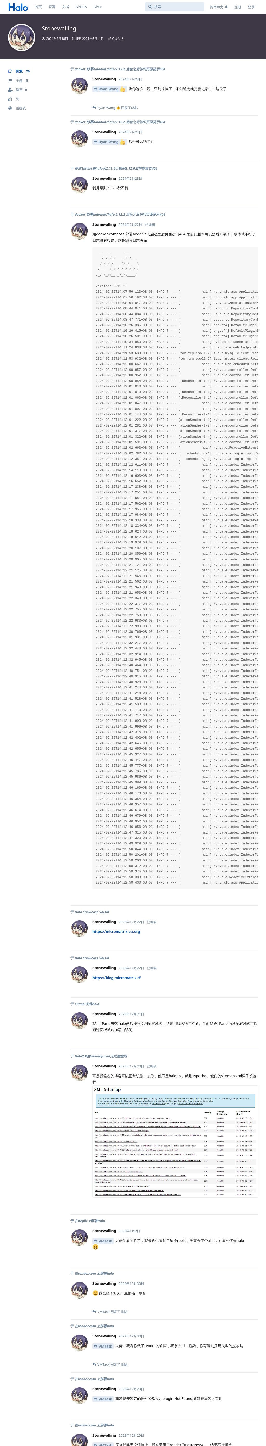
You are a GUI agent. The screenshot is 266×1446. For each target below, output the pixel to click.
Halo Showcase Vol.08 (92, 912)
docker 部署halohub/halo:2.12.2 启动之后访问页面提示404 (120, 69)
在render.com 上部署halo (94, 1273)
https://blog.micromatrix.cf (116, 977)
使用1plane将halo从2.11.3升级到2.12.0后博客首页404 (116, 168)
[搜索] (174, 6)
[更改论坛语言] (219, 7)
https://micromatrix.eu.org (116, 931)
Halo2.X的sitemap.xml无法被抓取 (101, 1056)
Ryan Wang (112, 89)
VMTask (105, 1240)
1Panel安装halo (87, 1003)
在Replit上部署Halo (90, 1220)
